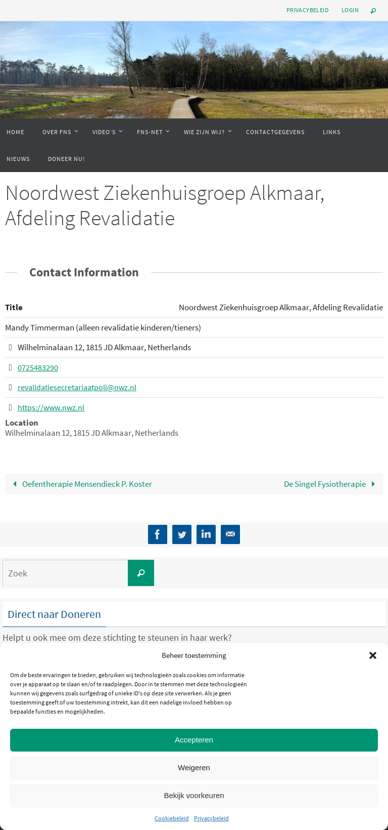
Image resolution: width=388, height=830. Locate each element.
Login (350, 10)
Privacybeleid (211, 818)
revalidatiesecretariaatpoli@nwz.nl (80, 387)
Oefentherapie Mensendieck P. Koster (80, 483)
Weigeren (194, 767)
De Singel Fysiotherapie (331, 483)
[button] (373, 655)
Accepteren (194, 739)
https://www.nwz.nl (52, 407)
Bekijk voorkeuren (194, 795)
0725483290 (38, 367)
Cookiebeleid (172, 818)
